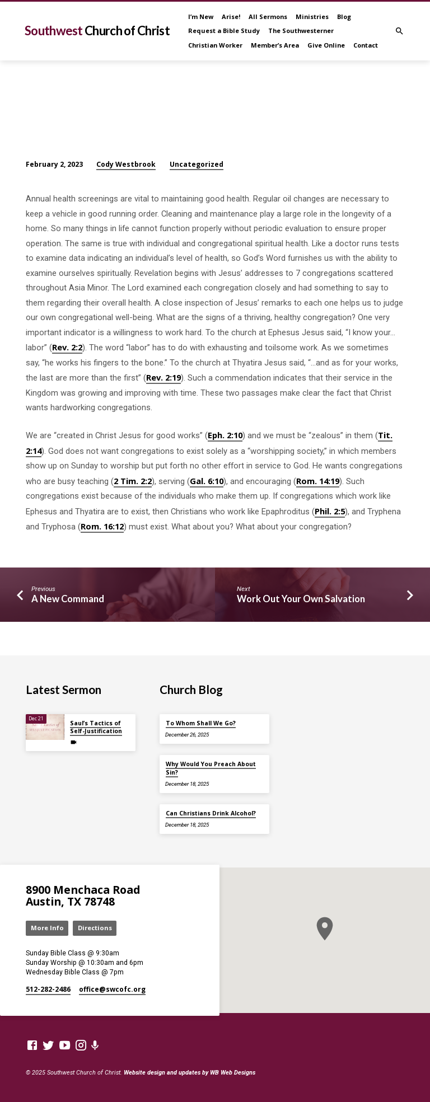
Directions (95, 927)
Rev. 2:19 (163, 377)
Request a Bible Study (224, 30)
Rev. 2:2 (67, 347)
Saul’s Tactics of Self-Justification (96, 727)
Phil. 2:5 (330, 511)
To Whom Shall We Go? (201, 723)
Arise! (231, 16)
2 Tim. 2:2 (133, 480)
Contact (365, 45)
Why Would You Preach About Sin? (211, 768)
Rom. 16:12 (102, 526)
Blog (344, 16)
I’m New (200, 16)
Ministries (312, 16)
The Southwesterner (301, 30)
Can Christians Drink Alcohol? (211, 813)
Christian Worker (215, 45)
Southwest (97, 30)
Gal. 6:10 (206, 480)
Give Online (326, 45)
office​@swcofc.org (112, 989)
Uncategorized (196, 164)
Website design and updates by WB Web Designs (189, 1072)
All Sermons (268, 16)
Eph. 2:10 (225, 434)
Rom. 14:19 (317, 480)
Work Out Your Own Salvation (301, 598)
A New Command (67, 598)
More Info (47, 927)
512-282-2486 (48, 989)
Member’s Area (275, 45)
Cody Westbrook (126, 164)
